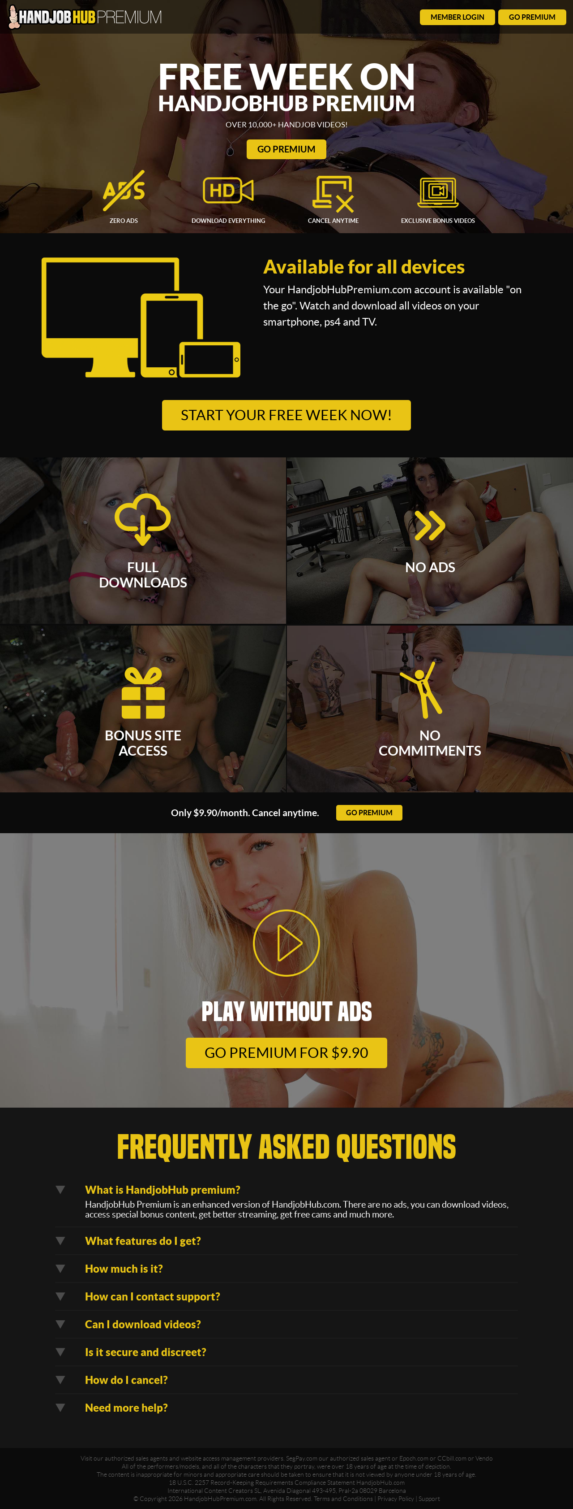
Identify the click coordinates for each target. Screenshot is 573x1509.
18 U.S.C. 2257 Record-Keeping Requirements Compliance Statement (262, 1482)
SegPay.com (301, 1458)
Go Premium (286, 149)
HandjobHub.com (380, 1482)
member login (457, 17)
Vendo (484, 1458)
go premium (532, 17)
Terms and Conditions (343, 1498)
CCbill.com (451, 1458)
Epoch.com (413, 1458)
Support (429, 1498)
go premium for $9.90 (286, 1053)
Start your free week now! (286, 415)
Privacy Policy (395, 1498)
